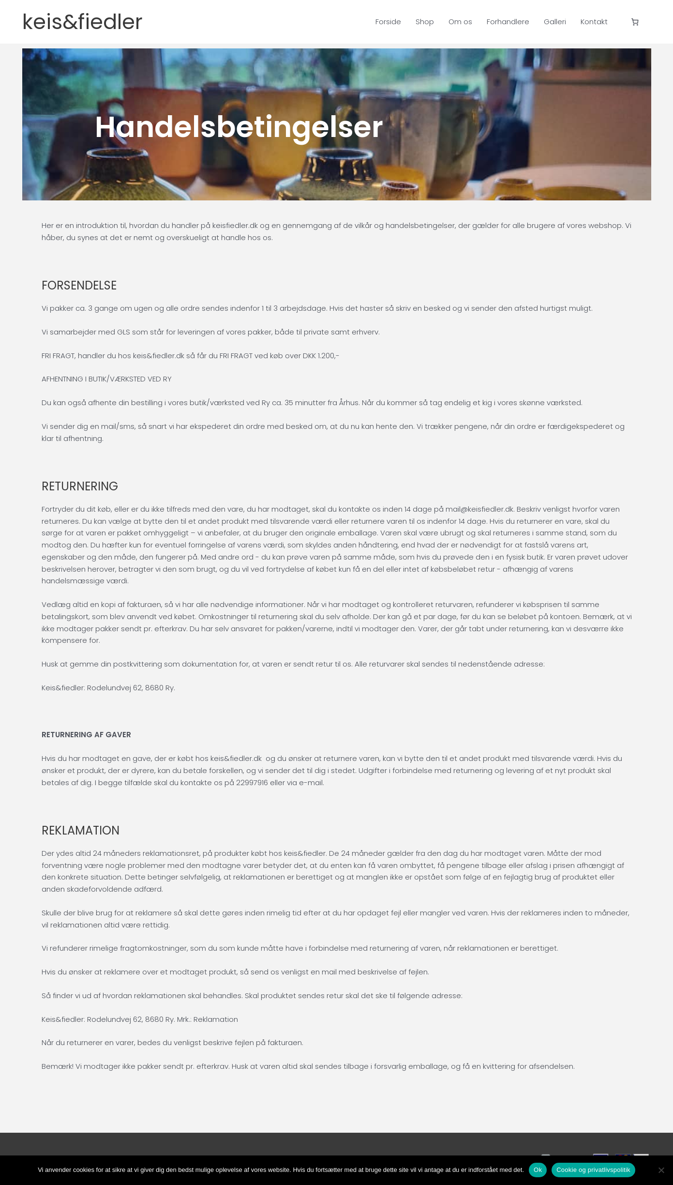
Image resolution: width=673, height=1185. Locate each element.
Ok (538, 1169)
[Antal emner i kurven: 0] (635, 22)
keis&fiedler (92, 22)
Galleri (555, 21)
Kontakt (594, 21)
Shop (425, 21)
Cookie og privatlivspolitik (593, 1169)
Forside (388, 21)
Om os (460, 21)
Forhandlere (508, 21)
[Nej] (661, 1170)
